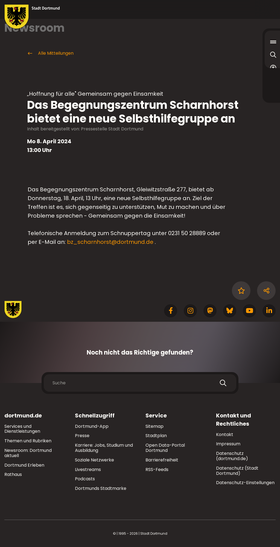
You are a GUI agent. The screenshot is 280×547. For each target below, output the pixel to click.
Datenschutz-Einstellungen (245, 482)
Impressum (228, 444)
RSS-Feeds (156, 469)
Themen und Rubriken (27, 441)
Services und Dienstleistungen (22, 429)
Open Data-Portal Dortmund (165, 448)
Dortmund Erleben (24, 465)
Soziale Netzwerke (94, 460)
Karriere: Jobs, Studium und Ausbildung (104, 448)
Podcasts (85, 479)
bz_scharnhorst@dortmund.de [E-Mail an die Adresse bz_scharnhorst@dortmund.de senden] (110, 242)
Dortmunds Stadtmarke (100, 488)
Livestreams (88, 469)
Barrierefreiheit (161, 460)
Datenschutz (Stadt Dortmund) (237, 470)
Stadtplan (156, 435)
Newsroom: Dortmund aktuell (28, 453)
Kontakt (224, 434)
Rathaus (13, 474)
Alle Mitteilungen (50, 53)
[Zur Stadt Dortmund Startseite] (32, 16)
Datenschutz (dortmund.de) (232, 456)
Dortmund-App (92, 426)
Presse (82, 435)
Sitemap (154, 426)
